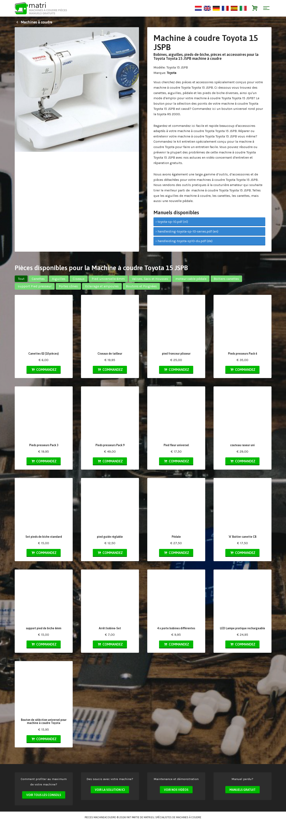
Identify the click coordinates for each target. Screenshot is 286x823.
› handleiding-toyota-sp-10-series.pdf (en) (187, 231)
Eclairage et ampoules (102, 286)
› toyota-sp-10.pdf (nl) (172, 222)
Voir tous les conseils (43, 795)
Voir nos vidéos (176, 789)
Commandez (43, 369)
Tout (21, 279)
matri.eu (149, 817)
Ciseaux (78, 279)
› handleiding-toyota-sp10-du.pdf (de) (184, 241)
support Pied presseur (35, 286)
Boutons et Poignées (141, 286)
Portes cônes (68, 286)
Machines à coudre (33, 22)
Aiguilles (58, 279)
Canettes (38, 279)
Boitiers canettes (226, 279)
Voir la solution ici (110, 789)
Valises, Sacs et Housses (150, 279)
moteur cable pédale (190, 279)
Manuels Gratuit (242, 789)
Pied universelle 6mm (108, 279)
